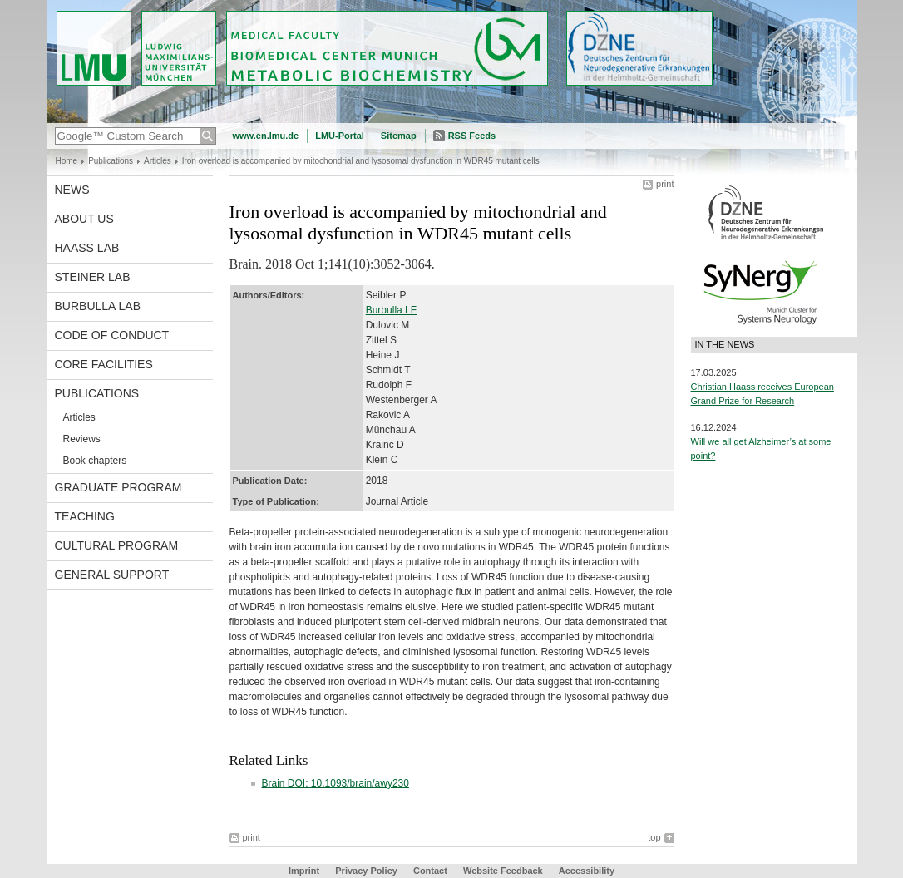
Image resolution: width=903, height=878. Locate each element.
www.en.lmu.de (266, 136)
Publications (110, 160)
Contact (430, 871)
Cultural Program (117, 545)
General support (112, 574)
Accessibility (586, 871)
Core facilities (104, 364)
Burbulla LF (391, 310)
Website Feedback (503, 871)
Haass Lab (87, 247)
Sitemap (399, 136)
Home (67, 160)
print (665, 184)
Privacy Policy (366, 871)
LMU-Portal (339, 136)
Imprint (304, 871)
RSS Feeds (472, 136)
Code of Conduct (112, 335)
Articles (157, 160)
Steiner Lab (93, 277)
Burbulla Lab (98, 306)
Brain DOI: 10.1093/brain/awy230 (335, 783)
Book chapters (95, 460)
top (654, 837)
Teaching (85, 516)
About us (84, 218)
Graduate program (118, 487)
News (72, 189)
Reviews (82, 439)
